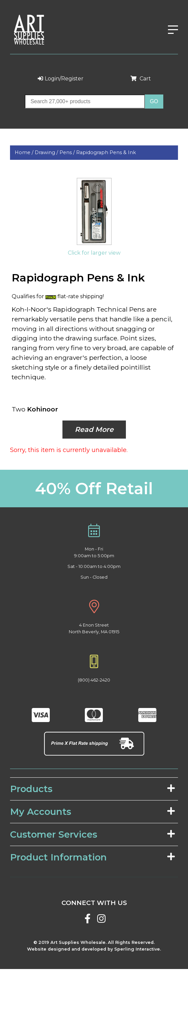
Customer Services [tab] (92, 834)
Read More (94, 429)
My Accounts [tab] (92, 811)
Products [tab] (92, 788)
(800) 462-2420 (94, 680)
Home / (25, 152)
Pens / (67, 152)
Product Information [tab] (92, 857)
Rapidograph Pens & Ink (106, 152)
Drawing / (47, 152)
